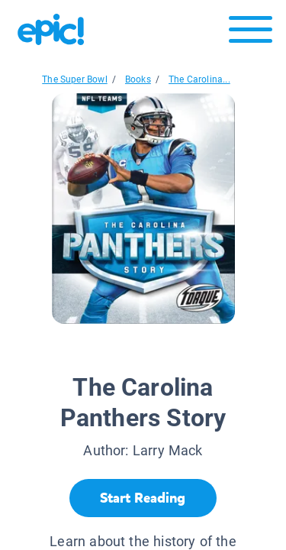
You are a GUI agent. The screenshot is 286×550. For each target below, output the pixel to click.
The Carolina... (199, 79)
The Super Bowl (75, 79)
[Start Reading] (143, 498)
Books (138, 79)
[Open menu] (250, 33)
